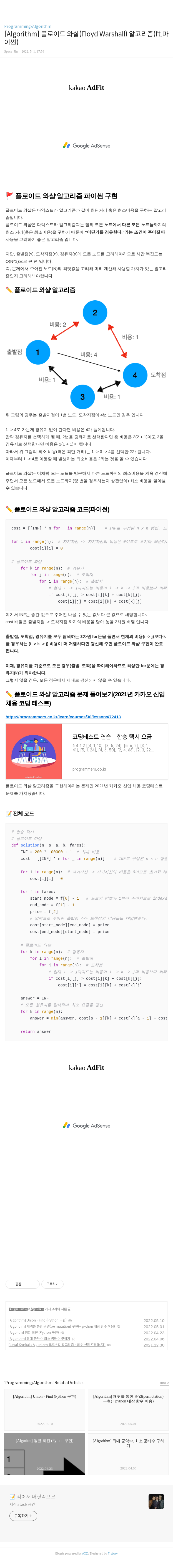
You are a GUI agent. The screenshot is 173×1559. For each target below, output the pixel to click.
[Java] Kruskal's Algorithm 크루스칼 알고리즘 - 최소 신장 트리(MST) (57, 1345)
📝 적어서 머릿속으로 (32, 1497)
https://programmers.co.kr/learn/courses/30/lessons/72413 (63, 716)
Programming (18, 1309)
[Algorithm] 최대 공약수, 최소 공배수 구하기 (39, 1339)
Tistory (113, 1553)
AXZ (85, 1553)
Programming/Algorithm (27, 26)
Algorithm (37, 1309)
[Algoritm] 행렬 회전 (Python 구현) (34, 1332)
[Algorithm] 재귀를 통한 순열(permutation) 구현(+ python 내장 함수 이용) (62, 1326)
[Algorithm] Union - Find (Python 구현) (38, 1320)
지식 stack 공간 (22, 1504)
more (164, 1382)
